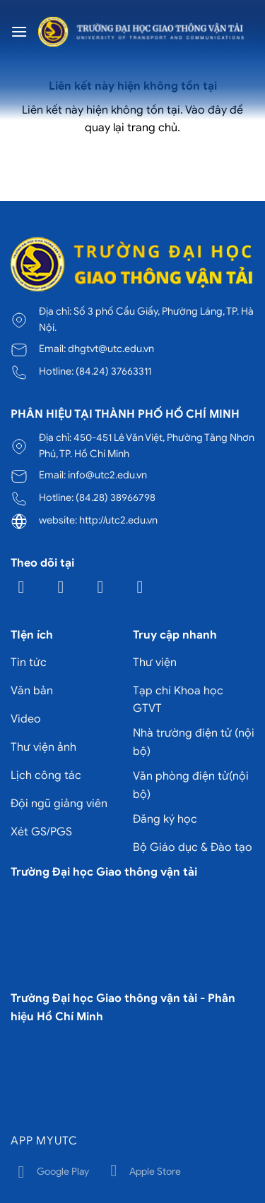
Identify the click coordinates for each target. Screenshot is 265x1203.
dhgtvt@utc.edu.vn (111, 348)
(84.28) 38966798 (115, 497)
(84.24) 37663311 (113, 371)
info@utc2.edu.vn (107, 474)
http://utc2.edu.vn (118, 520)
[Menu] (19, 31)
